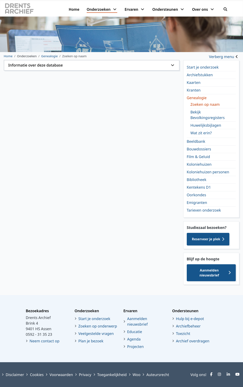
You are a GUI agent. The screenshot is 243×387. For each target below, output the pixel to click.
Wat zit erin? (201, 132)
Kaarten (194, 82)
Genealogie (197, 97)
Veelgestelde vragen (96, 333)
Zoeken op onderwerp (97, 326)
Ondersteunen (165, 9)
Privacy (85, 374)
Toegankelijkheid (112, 374)
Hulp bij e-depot (190, 318)
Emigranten (197, 202)
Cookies (37, 374)
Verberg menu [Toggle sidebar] (221, 56)
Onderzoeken (99, 9)
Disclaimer (15, 374)
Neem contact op (45, 340)
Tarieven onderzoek (204, 210)
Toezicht (183, 333)
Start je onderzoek (203, 67)
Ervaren (131, 9)
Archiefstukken (200, 74)
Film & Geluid (198, 156)
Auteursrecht (157, 374)
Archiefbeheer (188, 326)
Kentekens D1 (199, 187)
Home (74, 9)
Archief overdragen (192, 340)
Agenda (134, 339)
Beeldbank (196, 141)
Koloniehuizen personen (208, 171)
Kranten (194, 90)
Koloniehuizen (199, 164)
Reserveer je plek (206, 239)
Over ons (200, 9)
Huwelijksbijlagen (205, 125)
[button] (91, 65)
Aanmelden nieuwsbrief (209, 272)
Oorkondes (196, 194)
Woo (136, 374)
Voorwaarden (61, 374)
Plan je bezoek (90, 340)
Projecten (135, 346)
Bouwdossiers (199, 148)
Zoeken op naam (205, 104)
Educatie (134, 331)
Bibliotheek (196, 179)
